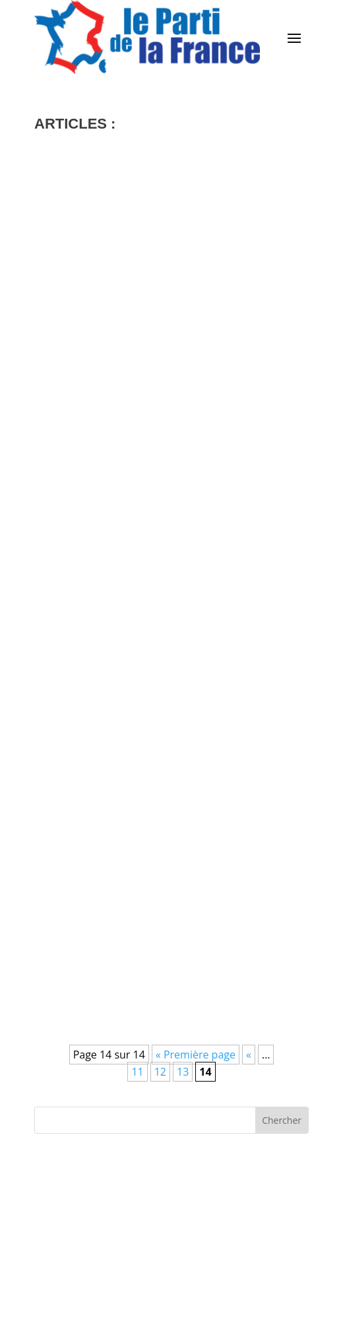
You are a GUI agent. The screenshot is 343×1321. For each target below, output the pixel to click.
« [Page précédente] (248, 1054)
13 (183, 1071)
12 (160, 1071)
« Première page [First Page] (195, 1054)
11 (137, 1071)
